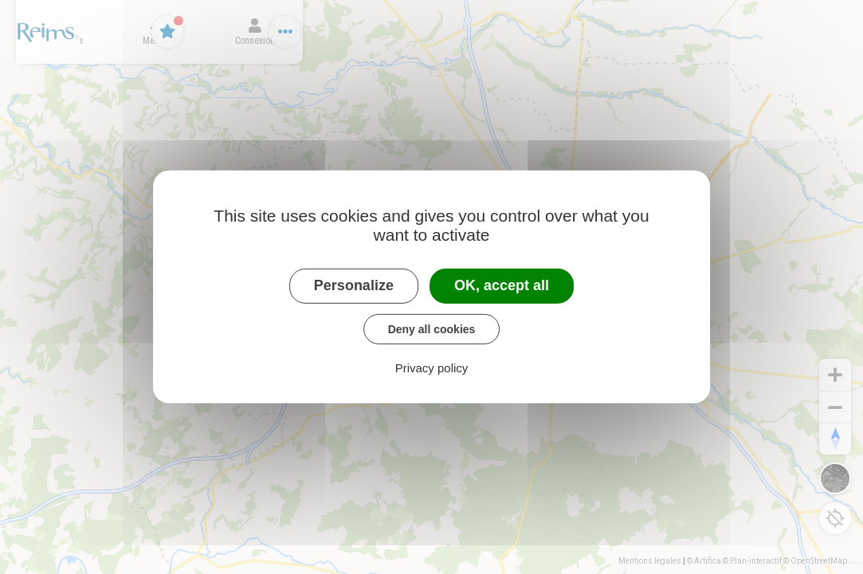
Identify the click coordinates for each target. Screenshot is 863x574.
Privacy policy (432, 368)
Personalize (354, 285)
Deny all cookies (432, 328)
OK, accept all (501, 285)
